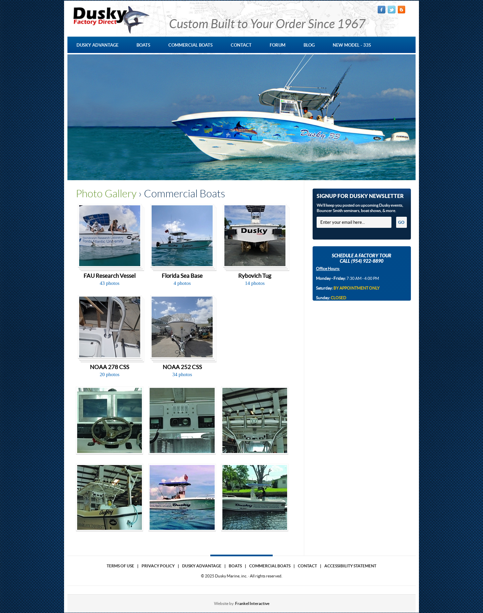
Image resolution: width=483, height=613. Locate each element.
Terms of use (120, 566)
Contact (307, 566)
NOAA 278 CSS (109, 367)
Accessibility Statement (350, 566)
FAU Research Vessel (110, 276)
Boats (235, 566)
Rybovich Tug (254, 276)
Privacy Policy (158, 566)
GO (401, 222)
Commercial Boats (269, 566)
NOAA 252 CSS (182, 367)
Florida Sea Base (182, 276)
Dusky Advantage (201, 566)
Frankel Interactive (252, 603)
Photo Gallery (106, 193)
